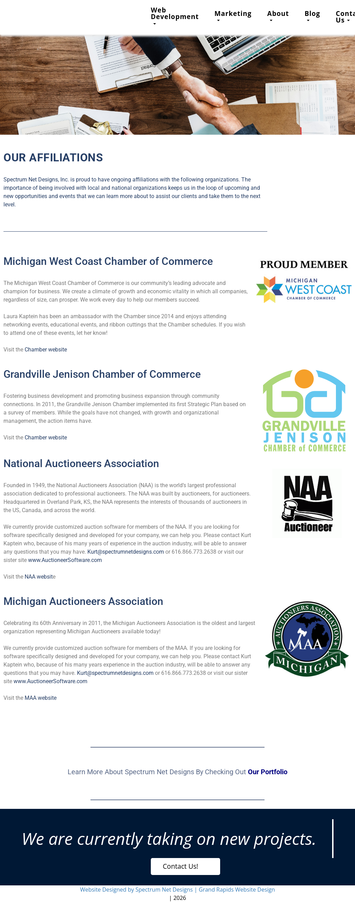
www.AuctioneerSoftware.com (65, 560)
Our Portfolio (267, 772)
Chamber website (46, 349)
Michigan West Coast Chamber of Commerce (108, 261)
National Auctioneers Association (81, 463)
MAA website (41, 698)
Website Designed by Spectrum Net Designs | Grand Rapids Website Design (177, 889)
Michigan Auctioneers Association (83, 601)
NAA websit (39, 576)
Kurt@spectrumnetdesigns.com (125, 551)
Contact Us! (180, 866)
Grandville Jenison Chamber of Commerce (102, 374)
